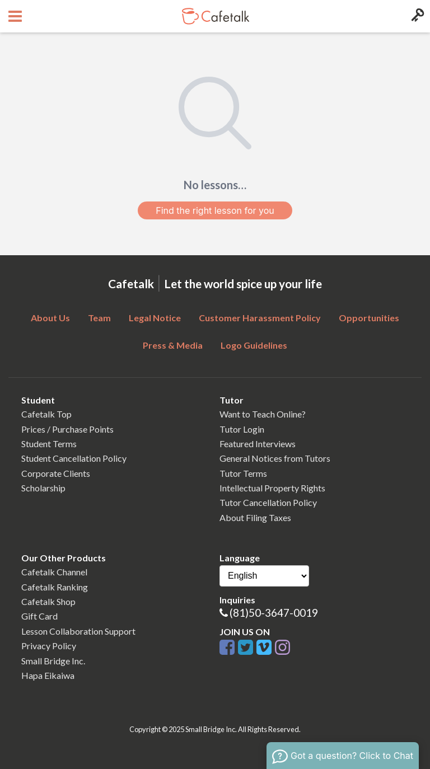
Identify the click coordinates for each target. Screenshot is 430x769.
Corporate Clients (55, 473)
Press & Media (173, 345)
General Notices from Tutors (274, 458)
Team (99, 317)
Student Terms (49, 443)
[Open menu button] (13, 16)
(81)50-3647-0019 (274, 612)
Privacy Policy (48, 645)
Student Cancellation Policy (74, 458)
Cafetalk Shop (48, 601)
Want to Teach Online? (262, 414)
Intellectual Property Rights (272, 487)
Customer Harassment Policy (260, 317)
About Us (50, 317)
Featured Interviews (257, 443)
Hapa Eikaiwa (47, 675)
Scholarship (43, 487)
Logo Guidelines (254, 345)
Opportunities (369, 317)
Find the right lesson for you (215, 210)
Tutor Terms (243, 473)
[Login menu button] (416, 16)
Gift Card (39, 616)
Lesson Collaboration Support (78, 631)
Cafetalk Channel (54, 571)
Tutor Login (241, 429)
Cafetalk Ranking (54, 587)
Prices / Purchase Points (67, 429)
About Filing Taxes (255, 517)
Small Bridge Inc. (53, 660)
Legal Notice (155, 317)
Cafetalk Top (46, 414)
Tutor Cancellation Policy (268, 502)
